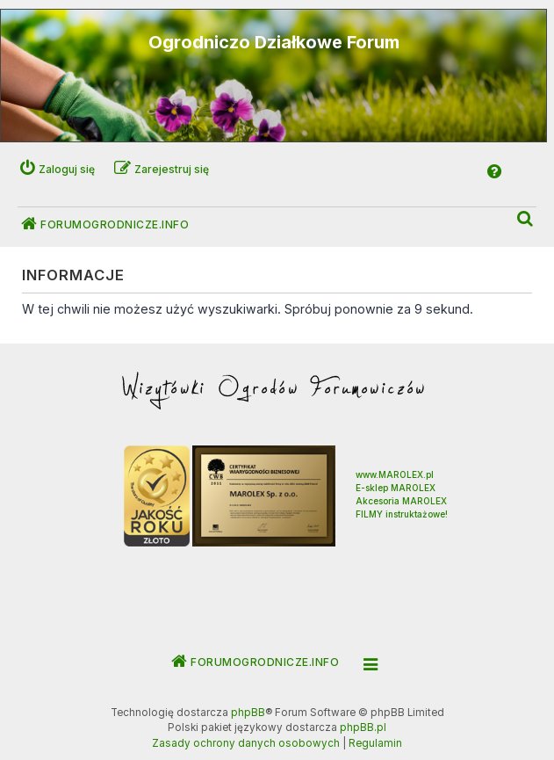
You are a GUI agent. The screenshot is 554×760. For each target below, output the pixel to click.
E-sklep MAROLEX (395, 487)
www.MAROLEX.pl (395, 474)
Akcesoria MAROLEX (401, 501)
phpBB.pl (363, 727)
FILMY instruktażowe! (402, 514)
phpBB (248, 712)
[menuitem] (525, 219)
